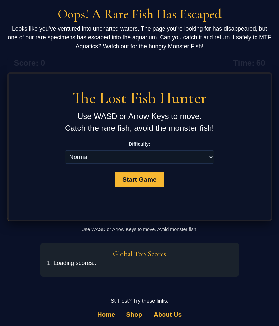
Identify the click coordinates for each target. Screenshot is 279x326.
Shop (134, 314)
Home (106, 314)
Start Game (139, 179)
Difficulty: (139, 144)
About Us (168, 314)
